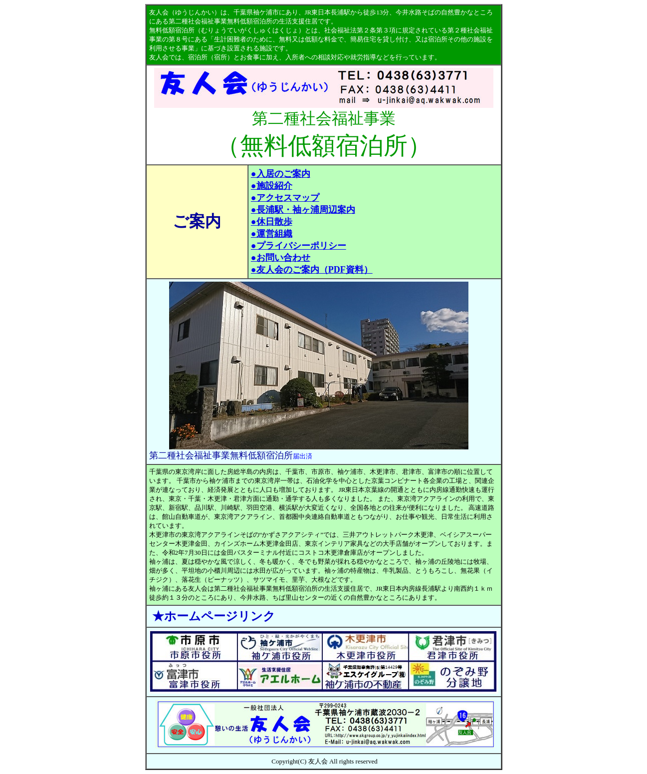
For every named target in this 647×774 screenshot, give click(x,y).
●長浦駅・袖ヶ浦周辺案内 (303, 210)
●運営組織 (271, 234)
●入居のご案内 (280, 174)
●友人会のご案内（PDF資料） (312, 270)
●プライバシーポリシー (298, 246)
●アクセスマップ (285, 198)
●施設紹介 (271, 186)
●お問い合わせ (280, 258)
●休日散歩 (271, 222)
